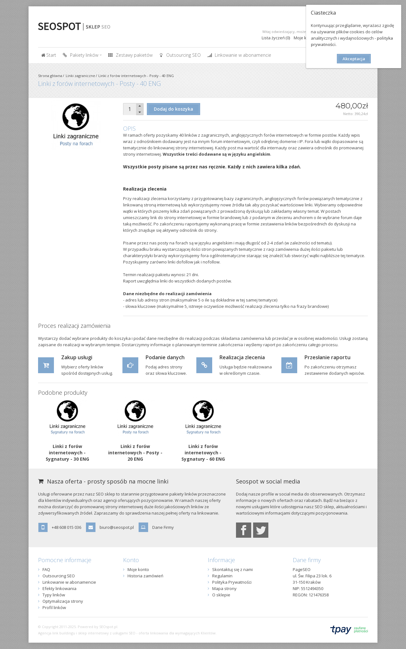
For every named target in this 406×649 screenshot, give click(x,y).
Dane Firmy (163, 527)
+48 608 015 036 (66, 527)
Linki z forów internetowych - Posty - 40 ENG (136, 75)
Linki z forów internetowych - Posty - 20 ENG (135, 452)
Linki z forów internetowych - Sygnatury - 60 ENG (203, 452)
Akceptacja (354, 59)
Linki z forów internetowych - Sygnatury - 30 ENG (67, 452)
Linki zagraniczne (80, 75)
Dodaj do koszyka (173, 109)
